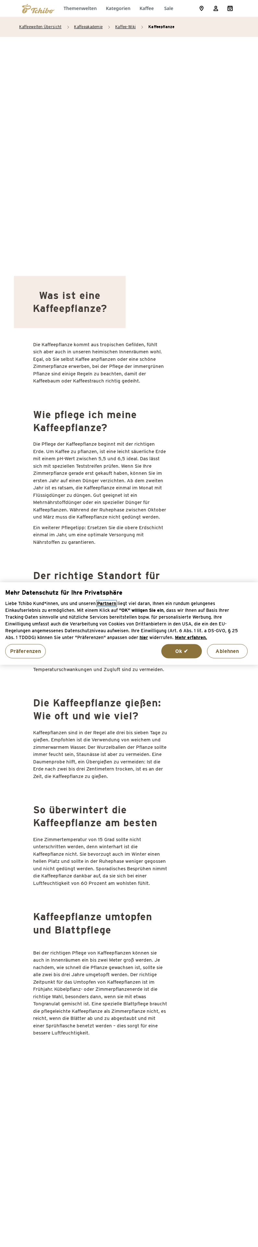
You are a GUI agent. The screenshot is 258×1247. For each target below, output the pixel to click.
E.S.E (41, 1049)
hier (144, 637)
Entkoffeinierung (55, 1083)
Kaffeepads (125, 1031)
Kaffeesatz (124, 1044)
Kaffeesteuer (127, 1057)
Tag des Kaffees (207, 1036)
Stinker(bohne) (206, 1010)
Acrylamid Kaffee (56, 912)
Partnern (106, 603)
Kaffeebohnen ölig (133, 976)
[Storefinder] (201, 8)
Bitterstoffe (49, 937)
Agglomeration (52, 924)
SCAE (195, 937)
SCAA (195, 924)
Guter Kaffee (126, 937)
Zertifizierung (204, 1096)
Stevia (195, 997)
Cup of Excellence (56, 1023)
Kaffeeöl (121, 1070)
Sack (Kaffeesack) (210, 912)
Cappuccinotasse (55, 984)
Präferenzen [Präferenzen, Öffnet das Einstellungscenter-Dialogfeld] (25, 651)
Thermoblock (203, 1049)
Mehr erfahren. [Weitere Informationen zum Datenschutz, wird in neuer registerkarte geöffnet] (191, 637)
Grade (118, 924)
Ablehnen (227, 651)
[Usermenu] (216, 8)
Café (40, 950)
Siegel (195, 984)
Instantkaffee (127, 963)
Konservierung (128, 1083)
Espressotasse (52, 1096)
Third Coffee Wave (210, 1062)
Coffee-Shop (50, 997)
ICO (115, 950)
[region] (129, 623)
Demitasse (47, 1036)
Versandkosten (198, 1211)
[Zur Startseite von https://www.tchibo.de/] (38, 8)
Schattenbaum (205, 950)
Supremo (199, 1023)
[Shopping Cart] (230, 8)
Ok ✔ (181, 651)
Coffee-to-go (50, 1010)
